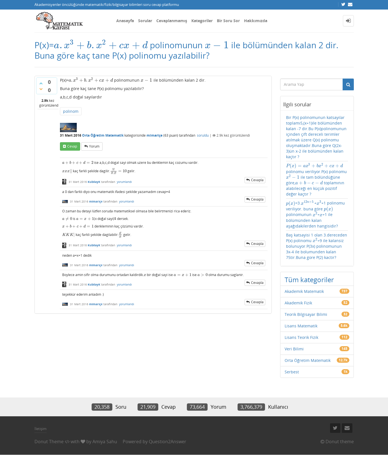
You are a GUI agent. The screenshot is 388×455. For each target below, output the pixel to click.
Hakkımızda (255, 20)
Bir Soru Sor (228, 20)
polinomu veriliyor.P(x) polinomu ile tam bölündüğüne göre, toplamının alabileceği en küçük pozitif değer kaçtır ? (316, 180)
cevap (72, 146)
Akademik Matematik (304, 291)
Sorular (145, 20)
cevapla (257, 180)
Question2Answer (167, 441)
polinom (70, 111)
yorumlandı (124, 182)
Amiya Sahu (104, 441)
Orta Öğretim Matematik (103, 135)
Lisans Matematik (301, 325)
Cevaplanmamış (171, 20)
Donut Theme (49, 441)
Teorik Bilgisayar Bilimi (306, 314)
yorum (94, 146)
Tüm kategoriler (309, 279)
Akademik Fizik (298, 302)
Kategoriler (202, 20)
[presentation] (101, 45)
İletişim (40, 428)
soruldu (203, 135)
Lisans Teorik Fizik (301, 337)
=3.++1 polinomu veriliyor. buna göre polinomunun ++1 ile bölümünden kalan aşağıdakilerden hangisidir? (315, 214)
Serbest (292, 371)
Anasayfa (125, 20)
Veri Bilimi (294, 348)
